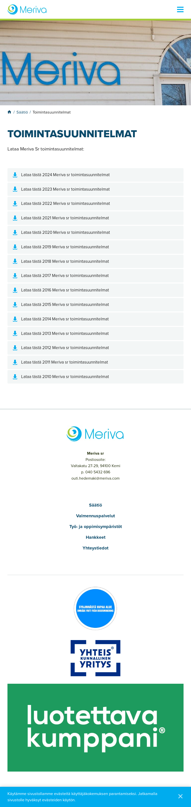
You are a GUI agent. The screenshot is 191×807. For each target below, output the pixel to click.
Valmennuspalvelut (95, 516)
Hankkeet (95, 537)
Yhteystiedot (95, 548)
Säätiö (95, 505)
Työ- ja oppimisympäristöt (95, 526)
